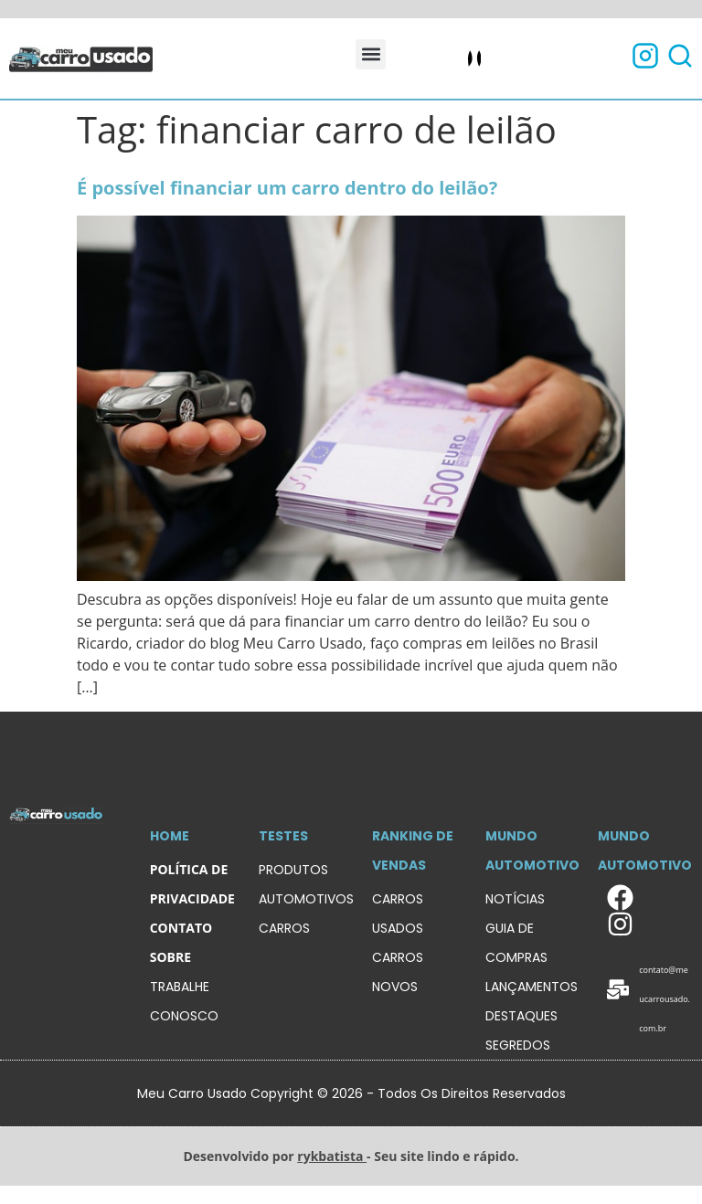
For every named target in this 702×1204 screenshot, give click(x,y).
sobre (170, 957)
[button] (371, 54)
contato (181, 927)
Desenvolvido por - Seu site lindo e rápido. (350, 1156)
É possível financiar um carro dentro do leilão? (287, 187)
